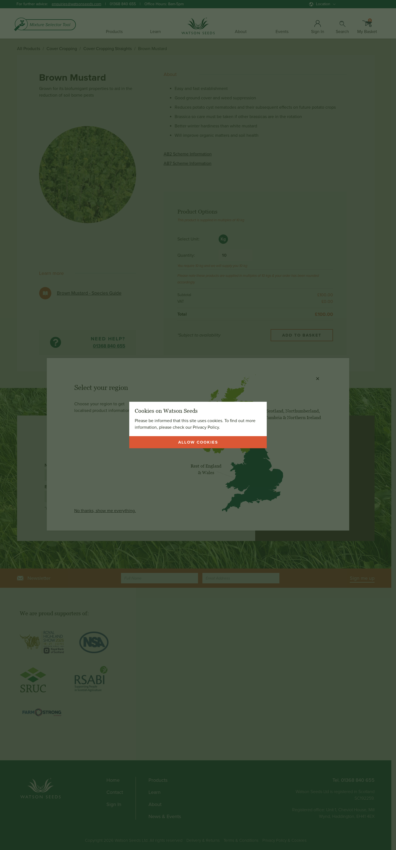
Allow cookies (198, 442)
